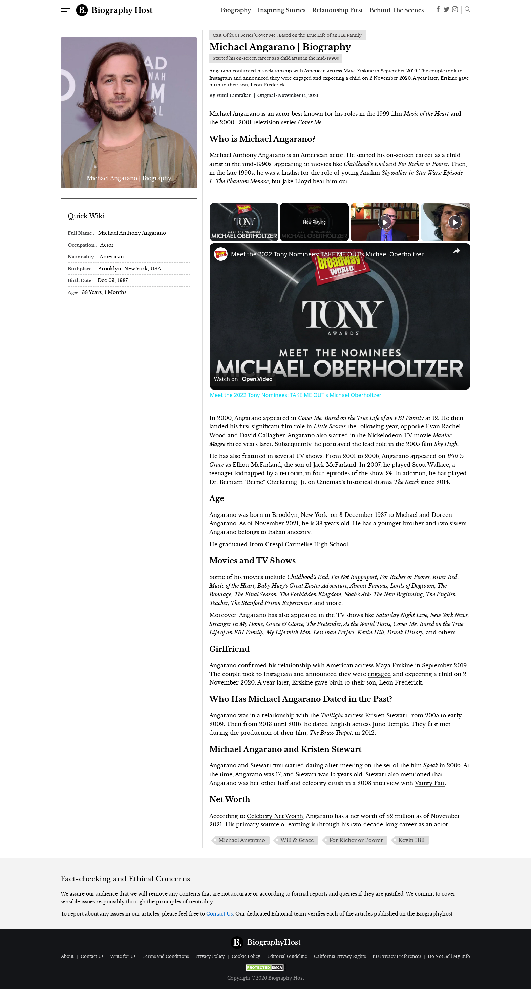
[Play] (384, 222)
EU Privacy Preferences (397, 956)
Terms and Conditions (165, 956)
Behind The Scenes (396, 10)
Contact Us (219, 914)
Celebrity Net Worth (275, 816)
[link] (221, 254)
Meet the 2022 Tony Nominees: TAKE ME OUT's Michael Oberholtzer (327, 254)
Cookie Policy (246, 956)
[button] (465, 10)
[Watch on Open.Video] (243, 379)
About (67, 956)
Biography (236, 10)
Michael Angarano (241, 840)
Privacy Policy (210, 956)
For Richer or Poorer (356, 840)
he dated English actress (337, 724)
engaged (379, 674)
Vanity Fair (430, 783)
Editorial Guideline (287, 956)
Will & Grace (297, 840)
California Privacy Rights (340, 956)
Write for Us (122, 956)
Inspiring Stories (281, 10)
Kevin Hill (411, 840)
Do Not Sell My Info (449, 956)
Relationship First (337, 10)
